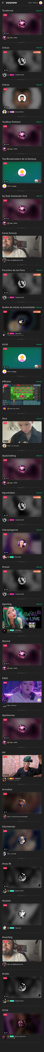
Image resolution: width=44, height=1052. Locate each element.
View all (39, 11)
